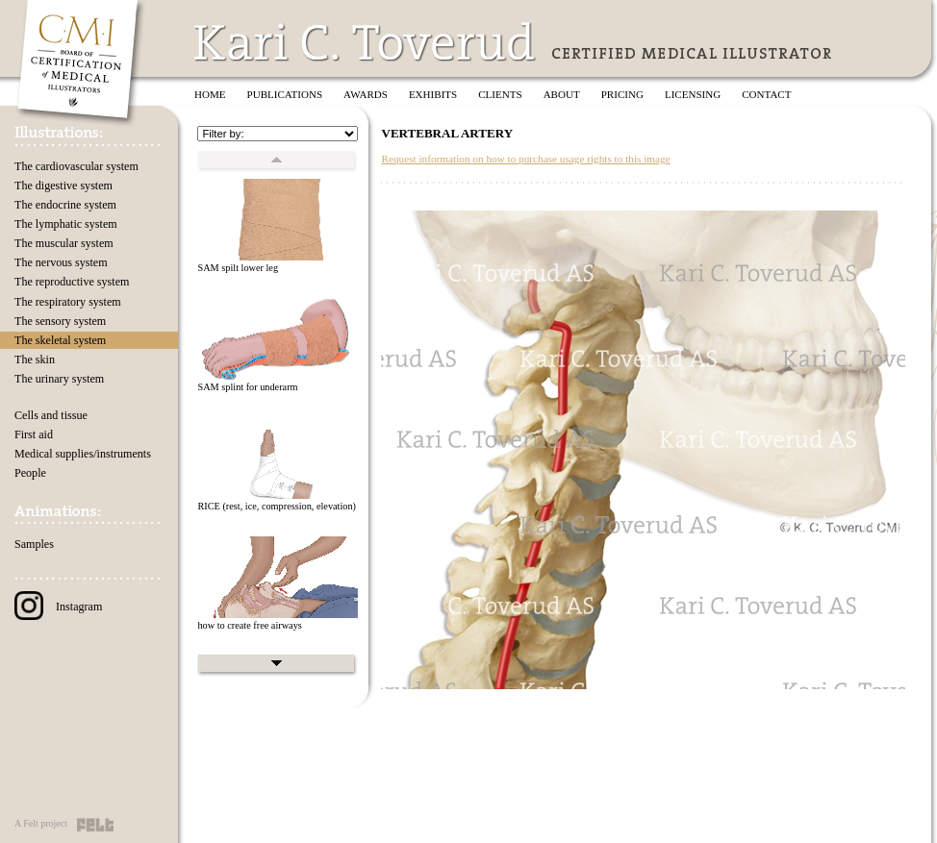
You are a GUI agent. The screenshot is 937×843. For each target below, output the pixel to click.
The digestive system (63, 185)
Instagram (58, 606)
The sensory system (60, 321)
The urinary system (59, 378)
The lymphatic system (65, 224)
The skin (34, 359)
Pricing (622, 94)
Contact (766, 94)
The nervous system (61, 262)
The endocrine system (65, 204)
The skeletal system (60, 340)
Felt (95, 824)
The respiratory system (67, 302)
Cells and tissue (51, 415)
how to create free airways (249, 625)
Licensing (693, 94)
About (562, 94)
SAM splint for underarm (247, 387)
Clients (499, 94)
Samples (34, 544)
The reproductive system (71, 281)
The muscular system (64, 243)
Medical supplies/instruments (82, 453)
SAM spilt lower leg (237, 267)
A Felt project (40, 823)
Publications (285, 94)
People (30, 473)
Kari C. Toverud (365, 42)
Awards (365, 94)
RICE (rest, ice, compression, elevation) (276, 506)
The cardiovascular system (76, 166)
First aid (33, 434)
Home (210, 94)
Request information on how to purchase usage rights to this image (525, 158)
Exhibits (433, 94)
